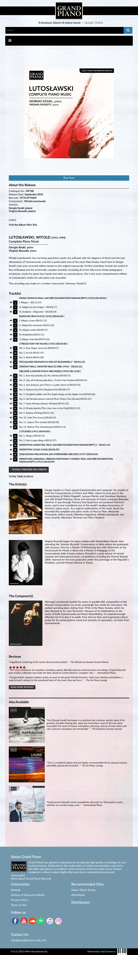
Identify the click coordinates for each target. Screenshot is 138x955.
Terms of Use (19, 905)
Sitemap (15, 890)
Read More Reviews (22, 687)
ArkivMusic (78, 895)
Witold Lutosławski (35, 201)
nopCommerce (107, 951)
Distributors (80, 902)
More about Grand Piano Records (31, 878)
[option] (71, 23)
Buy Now (69, 178)
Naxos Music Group (83, 890)
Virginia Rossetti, (22, 211)
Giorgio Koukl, (20, 208)
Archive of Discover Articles (28, 895)
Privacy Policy (19, 900)
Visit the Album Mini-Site (23, 225)
